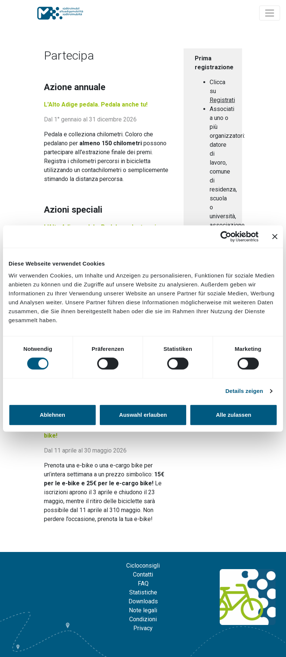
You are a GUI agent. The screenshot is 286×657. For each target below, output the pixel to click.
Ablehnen (52, 415)
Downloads (143, 601)
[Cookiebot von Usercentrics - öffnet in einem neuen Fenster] (225, 236)
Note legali (143, 610)
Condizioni (143, 619)
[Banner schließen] (274, 236)
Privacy (143, 628)
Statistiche (143, 592)
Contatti (143, 574)
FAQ (143, 583)
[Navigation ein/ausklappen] (269, 13)
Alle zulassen (233, 415)
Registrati (222, 100)
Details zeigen (244, 391)
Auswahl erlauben (143, 415)
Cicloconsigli (143, 565)
